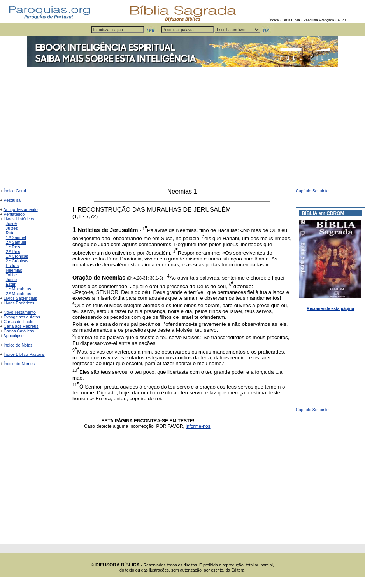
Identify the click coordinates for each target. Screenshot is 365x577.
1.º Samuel (16, 237)
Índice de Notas (18, 345)
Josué (11, 223)
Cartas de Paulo (18, 321)
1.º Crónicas (17, 256)
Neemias (14, 270)
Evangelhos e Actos (22, 317)
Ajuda (341, 20)
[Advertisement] (182, 129)
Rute (10, 232)
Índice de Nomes (19, 363)
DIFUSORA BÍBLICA (117, 565)
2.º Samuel (16, 242)
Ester (11, 284)
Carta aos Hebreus (21, 326)
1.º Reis (13, 247)
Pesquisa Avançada (319, 20)
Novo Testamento (20, 312)
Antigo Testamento (21, 209)
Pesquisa (12, 200)
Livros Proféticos (19, 303)
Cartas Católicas (19, 331)
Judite (11, 279)
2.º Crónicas (17, 261)
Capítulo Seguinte (312, 190)
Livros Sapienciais (20, 298)
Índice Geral (15, 190)
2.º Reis (13, 251)
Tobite (11, 275)
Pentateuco (14, 214)
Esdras (12, 265)
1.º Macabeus (18, 289)
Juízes (12, 228)
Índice (274, 20)
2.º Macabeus (18, 293)
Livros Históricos (19, 218)
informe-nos (198, 426)
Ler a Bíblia (291, 20)
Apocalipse (14, 335)
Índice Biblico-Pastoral (24, 354)
